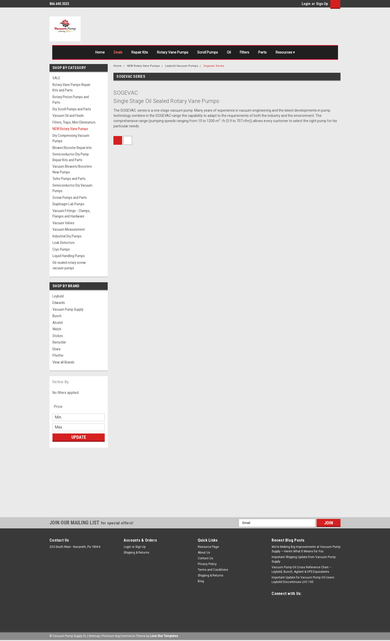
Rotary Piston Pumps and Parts (70, 100)
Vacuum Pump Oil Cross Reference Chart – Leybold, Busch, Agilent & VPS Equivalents (301, 569)
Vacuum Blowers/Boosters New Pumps (72, 169)
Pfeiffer (57, 355)
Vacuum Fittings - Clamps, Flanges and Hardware (71, 214)
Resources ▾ (285, 52)
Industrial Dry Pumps (67, 236)
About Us (204, 552)
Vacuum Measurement (68, 229)
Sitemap (94, 636)
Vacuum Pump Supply (67, 309)
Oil (229, 52)
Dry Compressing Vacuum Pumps (70, 138)
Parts (262, 52)
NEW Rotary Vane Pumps (70, 129)
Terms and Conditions (213, 569)
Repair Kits (139, 52)
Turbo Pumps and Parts (69, 178)
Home (100, 52)
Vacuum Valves (63, 223)
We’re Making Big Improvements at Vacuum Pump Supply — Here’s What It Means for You (306, 549)
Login (306, 4)
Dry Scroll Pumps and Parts (71, 109)
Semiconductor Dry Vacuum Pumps (72, 188)
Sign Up (322, 4)
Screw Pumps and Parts (69, 197)
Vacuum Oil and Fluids (68, 115)
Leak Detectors (63, 242)
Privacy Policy (207, 564)
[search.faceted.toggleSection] (60, 406)
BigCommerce (125, 636)
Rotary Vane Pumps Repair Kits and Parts (71, 87)
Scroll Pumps (207, 52)
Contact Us (205, 558)
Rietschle (59, 342)
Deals (118, 52)
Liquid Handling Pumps (68, 256)
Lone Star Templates (164, 636)
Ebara (56, 349)
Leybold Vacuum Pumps (181, 66)
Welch (56, 329)
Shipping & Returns (136, 552)
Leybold (58, 296)
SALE (56, 78)
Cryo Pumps (61, 249)
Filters (244, 52)
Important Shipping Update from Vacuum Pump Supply (304, 559)
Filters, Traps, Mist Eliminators (74, 122)
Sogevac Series (213, 66)
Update (78, 437)
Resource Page (208, 547)
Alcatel (57, 322)
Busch (56, 316)
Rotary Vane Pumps (172, 52)
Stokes (57, 336)
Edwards (58, 302)
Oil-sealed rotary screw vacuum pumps (69, 265)
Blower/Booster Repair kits (72, 147)
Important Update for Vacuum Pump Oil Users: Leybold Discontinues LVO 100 (303, 580)
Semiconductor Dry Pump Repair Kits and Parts (70, 157)
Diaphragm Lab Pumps (68, 204)
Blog (201, 581)
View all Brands (63, 362)
